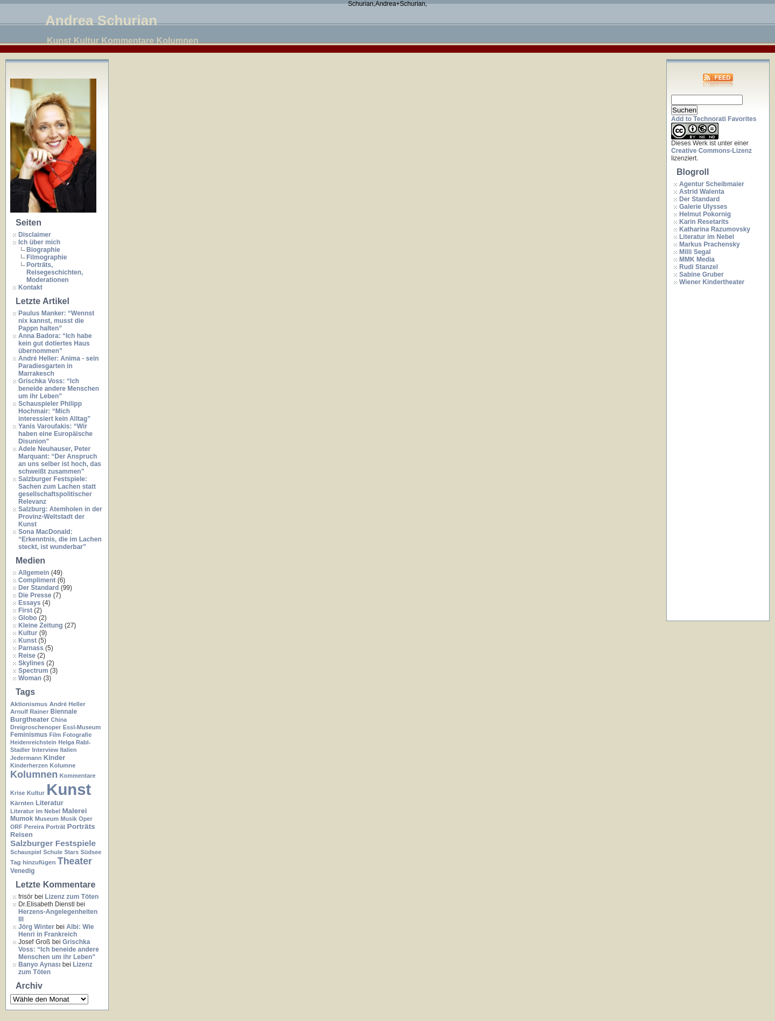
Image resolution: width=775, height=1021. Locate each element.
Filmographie (46, 257)
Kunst (27, 640)
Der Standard (38, 588)
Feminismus (28, 734)
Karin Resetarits (704, 222)
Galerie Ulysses (703, 206)
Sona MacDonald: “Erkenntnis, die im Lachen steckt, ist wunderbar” (60, 539)
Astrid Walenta (701, 191)
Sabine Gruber (701, 274)
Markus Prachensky (709, 244)
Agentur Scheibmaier (711, 184)
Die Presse (34, 595)
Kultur (27, 633)
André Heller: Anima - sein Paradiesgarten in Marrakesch (58, 366)
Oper (86, 818)
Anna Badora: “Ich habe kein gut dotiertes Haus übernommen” (55, 343)
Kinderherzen (29, 765)
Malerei (74, 811)
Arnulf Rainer (29, 711)
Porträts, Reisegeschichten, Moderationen (54, 272)
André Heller (68, 704)
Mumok (21, 818)
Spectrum (33, 670)
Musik (69, 818)
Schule (52, 852)
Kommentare (78, 775)
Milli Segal (695, 252)
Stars (71, 852)
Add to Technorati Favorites (713, 119)
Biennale (64, 711)
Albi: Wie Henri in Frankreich (56, 930)
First (25, 610)
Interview (45, 750)
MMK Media (697, 259)
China (59, 719)
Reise (27, 655)
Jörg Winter (36, 927)
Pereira (34, 826)
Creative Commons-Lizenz (711, 150)
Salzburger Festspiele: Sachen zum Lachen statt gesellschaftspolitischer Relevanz (57, 490)
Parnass (31, 648)
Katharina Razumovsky (714, 229)
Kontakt (30, 287)
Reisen (21, 834)
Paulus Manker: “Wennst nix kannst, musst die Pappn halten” (56, 320)
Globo (27, 618)
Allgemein (33, 572)
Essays (29, 603)
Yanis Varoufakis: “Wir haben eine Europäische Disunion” (55, 434)
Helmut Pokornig (705, 214)
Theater (75, 861)
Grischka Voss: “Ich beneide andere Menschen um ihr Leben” (58, 388)
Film (55, 734)
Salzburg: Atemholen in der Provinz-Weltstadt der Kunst (60, 516)
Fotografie (77, 734)
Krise (17, 793)
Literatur (50, 803)
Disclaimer (34, 234)
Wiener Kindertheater (711, 282)
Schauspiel (25, 852)
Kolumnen (34, 774)
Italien (68, 750)
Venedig (22, 871)
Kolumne (62, 765)
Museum (47, 818)
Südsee (90, 852)
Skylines (31, 663)
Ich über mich (39, 242)
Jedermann (25, 758)
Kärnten (22, 803)
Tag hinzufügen (32, 862)
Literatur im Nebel (35, 811)
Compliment (36, 580)
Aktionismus (28, 704)
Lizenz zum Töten (71, 896)
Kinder (54, 758)
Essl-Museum (82, 727)
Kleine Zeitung (40, 625)
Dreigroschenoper (35, 727)
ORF (16, 826)
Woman (29, 678)
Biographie (43, 250)
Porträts (81, 826)
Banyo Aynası (39, 964)
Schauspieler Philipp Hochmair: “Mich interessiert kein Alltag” (54, 411)
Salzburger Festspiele (53, 843)
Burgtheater (29, 719)
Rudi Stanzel (698, 267)
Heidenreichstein (33, 742)
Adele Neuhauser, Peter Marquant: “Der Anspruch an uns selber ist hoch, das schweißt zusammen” (59, 460)
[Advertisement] (714, 453)
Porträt (55, 826)
